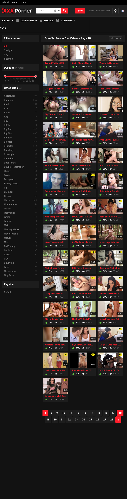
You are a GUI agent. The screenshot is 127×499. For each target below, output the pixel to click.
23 (76, 419)
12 (77, 412)
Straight (8, 50)
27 (104, 419)
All (5, 46)
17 (113, 412)
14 (91, 412)
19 (48, 419)
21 (62, 419)
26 (97, 419)
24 (83, 419)
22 (69, 419)
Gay (6, 54)
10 (63, 412)
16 (105, 412)
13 (84, 412)
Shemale (8, 58)
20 (55, 419)
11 (70, 412)
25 (90, 419)
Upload (80, 10)
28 (111, 419)
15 (98, 412)
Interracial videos (19, 2)
